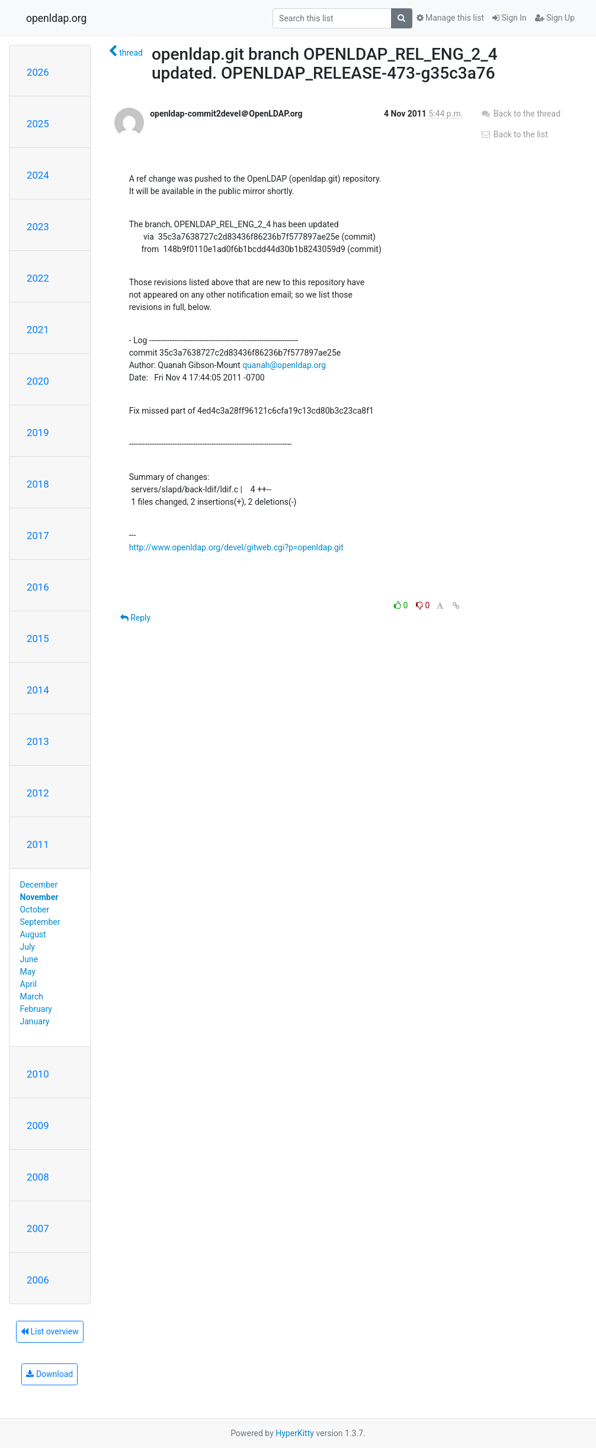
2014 (38, 690)
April (28, 984)
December (39, 884)
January (35, 1021)
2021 (38, 330)
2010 (38, 1074)
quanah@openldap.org (284, 365)
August (33, 934)
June (29, 959)
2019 (38, 432)
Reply (135, 618)
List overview (50, 1331)
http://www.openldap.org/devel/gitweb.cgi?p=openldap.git (236, 547)
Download (49, 1374)
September (40, 922)
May (28, 971)
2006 (38, 1280)
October (34, 909)
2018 (38, 484)
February (36, 1009)
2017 (38, 535)
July (27, 947)
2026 (38, 72)
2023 (38, 227)
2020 (38, 381)
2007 (38, 1228)
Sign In (509, 17)
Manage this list (450, 17)
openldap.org (56, 18)
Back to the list (513, 134)
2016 (38, 587)
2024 (38, 175)
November (39, 897)
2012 (38, 793)
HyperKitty (294, 1433)
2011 (38, 844)
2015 (38, 638)
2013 (38, 741)
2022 (38, 278)
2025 (38, 124)
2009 (38, 1125)
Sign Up (555, 17)
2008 (38, 1177)
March (32, 996)
